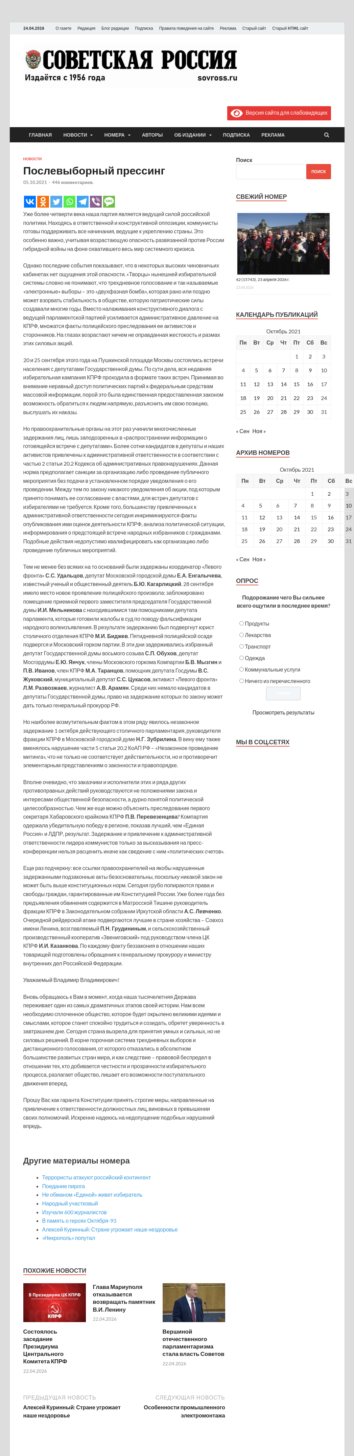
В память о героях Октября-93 (79, 1220)
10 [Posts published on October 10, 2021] (349, 505)
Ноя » (259, 431)
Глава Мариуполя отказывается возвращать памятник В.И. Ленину (124, 1298)
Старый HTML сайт (290, 28)
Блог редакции (115, 28)
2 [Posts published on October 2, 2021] (329, 493)
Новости (75, 135)
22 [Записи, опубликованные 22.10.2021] (296, 398)
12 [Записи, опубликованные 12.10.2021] (257, 384)
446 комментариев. (73, 182)
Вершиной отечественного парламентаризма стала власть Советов (194, 1342)
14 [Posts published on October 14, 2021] (297, 517)
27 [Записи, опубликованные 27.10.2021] (270, 411)
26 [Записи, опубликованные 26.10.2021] (257, 411)
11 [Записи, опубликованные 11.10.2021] (243, 384)
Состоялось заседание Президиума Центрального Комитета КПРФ (45, 1346)
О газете (64, 28)
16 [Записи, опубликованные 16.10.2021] (310, 384)
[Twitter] (56, 202)
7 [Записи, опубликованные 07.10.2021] (283, 370)
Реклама (228, 28)
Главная (40, 135)
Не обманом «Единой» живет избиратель (92, 1194)
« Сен (242, 431)
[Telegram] (83, 202)
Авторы (152, 135)
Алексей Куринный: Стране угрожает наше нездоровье (110, 1229)
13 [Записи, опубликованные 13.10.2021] (270, 384)
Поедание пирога (63, 1186)
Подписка (144, 28)
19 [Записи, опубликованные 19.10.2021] (257, 398)
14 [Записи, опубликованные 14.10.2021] (284, 384)
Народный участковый (70, 1203)
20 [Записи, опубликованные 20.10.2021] (270, 398)
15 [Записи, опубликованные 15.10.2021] (296, 384)
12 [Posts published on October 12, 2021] (262, 517)
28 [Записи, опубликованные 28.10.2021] (284, 411)
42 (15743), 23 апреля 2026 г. (263, 279)
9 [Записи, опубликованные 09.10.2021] (310, 370)
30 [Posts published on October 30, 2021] (331, 541)
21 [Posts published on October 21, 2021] (297, 529)
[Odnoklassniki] (43, 202)
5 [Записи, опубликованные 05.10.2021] (256, 370)
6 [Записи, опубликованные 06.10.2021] (270, 370)
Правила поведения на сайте (186, 28)
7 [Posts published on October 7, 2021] (295, 505)
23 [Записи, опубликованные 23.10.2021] (310, 398)
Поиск (244, 160)
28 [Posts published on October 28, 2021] (297, 541)
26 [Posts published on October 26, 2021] (262, 541)
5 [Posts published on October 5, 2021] (260, 505)
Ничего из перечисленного (277, 681)
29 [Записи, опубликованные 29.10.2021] (296, 411)
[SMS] (109, 202)
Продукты (257, 623)
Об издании (190, 135)
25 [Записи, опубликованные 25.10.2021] (243, 411)
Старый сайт (254, 28)
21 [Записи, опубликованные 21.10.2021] (284, 398)
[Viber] (96, 202)
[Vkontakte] (30, 202)
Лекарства (258, 635)
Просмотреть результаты (283, 712)
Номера (114, 135)
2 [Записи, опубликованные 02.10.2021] (310, 356)
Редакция (86, 28)
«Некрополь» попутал (68, 1238)
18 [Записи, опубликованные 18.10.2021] (243, 398)
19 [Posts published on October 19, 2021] (262, 529)
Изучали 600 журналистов (74, 1212)
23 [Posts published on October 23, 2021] (331, 529)
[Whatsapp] (69, 202)
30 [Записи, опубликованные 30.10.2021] (310, 411)
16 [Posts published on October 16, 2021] (331, 517)
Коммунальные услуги (272, 669)
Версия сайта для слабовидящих (279, 112)
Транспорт (258, 646)
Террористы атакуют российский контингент (96, 1177)
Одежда (255, 658)
